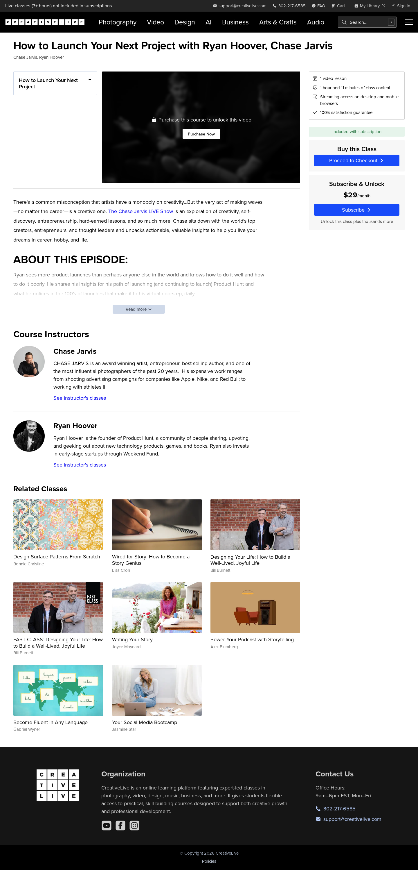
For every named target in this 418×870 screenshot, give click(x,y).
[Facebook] (120, 825)
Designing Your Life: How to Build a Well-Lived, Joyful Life (250, 560)
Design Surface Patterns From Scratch (56, 556)
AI (209, 22)
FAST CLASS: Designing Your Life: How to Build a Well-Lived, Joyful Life (58, 642)
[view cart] (340, 6)
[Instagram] (134, 825)
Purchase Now (201, 134)
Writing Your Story (132, 639)
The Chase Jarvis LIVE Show (140, 211)
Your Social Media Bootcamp (144, 722)
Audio (315, 22)
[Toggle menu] (409, 22)
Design (184, 22)
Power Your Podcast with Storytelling (252, 639)
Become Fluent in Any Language (50, 722)
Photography (117, 22)
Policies (209, 861)
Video (155, 22)
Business (235, 22)
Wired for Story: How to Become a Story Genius (151, 560)
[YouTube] (106, 825)
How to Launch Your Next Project (48, 83)
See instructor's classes (79, 397)
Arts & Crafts (278, 22)
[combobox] (367, 22)
